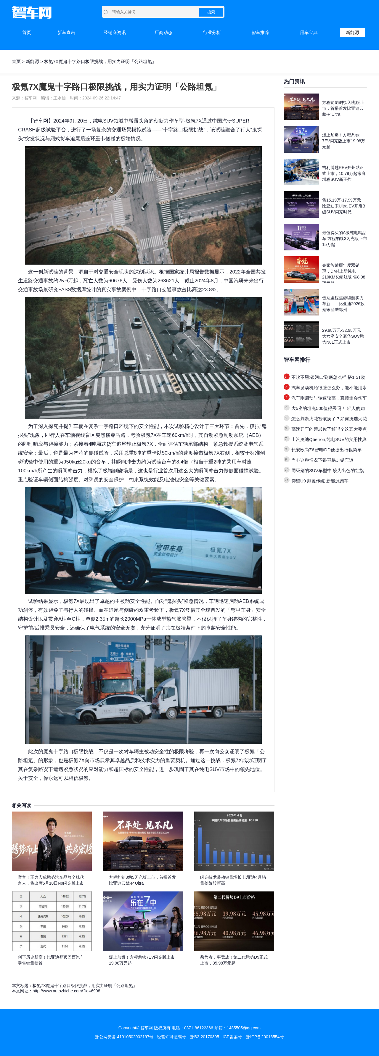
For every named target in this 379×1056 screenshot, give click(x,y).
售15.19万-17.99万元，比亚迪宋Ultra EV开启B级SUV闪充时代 (343, 206)
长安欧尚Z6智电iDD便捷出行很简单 (326, 449)
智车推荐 (260, 32)
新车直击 (66, 32)
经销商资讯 (115, 32)
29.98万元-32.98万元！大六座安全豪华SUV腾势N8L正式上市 (343, 336)
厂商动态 (163, 32)
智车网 (40, 121)
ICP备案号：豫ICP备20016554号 (253, 1036)
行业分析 (212, 32)
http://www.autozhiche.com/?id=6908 (66, 991)
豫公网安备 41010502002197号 (124, 1036)
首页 (26, 32)
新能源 (352, 32)
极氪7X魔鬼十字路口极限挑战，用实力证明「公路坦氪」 (85, 985)
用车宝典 (309, 32)
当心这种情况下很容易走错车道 (322, 460)
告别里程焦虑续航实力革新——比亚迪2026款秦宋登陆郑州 (343, 303)
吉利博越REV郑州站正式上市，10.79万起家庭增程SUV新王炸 (344, 173)
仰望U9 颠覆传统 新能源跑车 (320, 480)
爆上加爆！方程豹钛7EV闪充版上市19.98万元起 (343, 141)
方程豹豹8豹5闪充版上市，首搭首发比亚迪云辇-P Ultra (343, 108)
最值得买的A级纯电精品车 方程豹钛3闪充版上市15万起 (344, 238)
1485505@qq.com (244, 1028)
